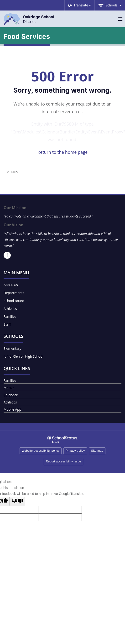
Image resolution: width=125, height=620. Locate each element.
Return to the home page (62, 152)
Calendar (11, 395)
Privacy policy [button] (75, 450)
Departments (14, 293)
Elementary (12, 348)
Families (10, 316)
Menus (12, 172)
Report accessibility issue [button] (63, 461)
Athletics (10, 308)
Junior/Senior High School (23, 356)
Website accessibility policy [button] (41, 450)
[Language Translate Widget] (79, 5)
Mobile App (12, 409)
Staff (7, 324)
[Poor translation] (17, 501)
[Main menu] (120, 19)
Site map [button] (97, 450)
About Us (11, 284)
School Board (14, 300)
